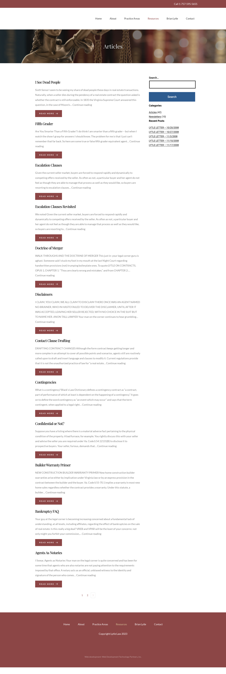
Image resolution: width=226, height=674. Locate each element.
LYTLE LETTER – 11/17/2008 (164, 145)
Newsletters (155, 117)
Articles (153, 112)
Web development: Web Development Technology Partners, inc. (113, 663)
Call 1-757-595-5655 (185, 3)
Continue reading (82, 105)
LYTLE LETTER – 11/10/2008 (164, 141)
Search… (154, 78)
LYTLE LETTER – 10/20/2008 (164, 128)
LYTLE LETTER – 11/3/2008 (163, 136)
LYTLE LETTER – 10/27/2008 (164, 132)
